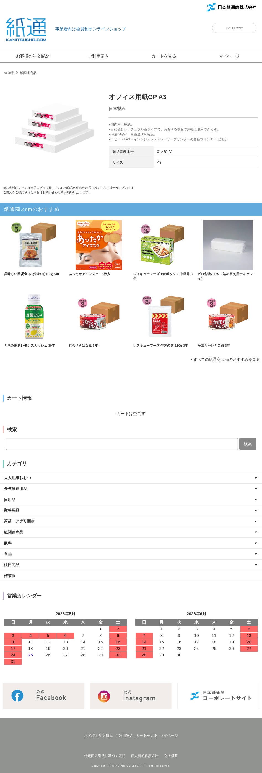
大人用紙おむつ (18, 479)
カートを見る (163, 56)
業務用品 (12, 511)
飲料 (8, 543)
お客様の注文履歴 (32, 56)
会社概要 (170, 752)
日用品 (10, 500)
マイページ (229, 56)
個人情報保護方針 (144, 752)
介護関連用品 (16, 490)
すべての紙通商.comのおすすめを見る (224, 361)
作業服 (10, 575)
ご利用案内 (98, 56)
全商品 (9, 73)
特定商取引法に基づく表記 (106, 752)
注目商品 (12, 564)
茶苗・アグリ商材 (20, 521)
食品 (8, 554)
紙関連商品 (30, 73)
